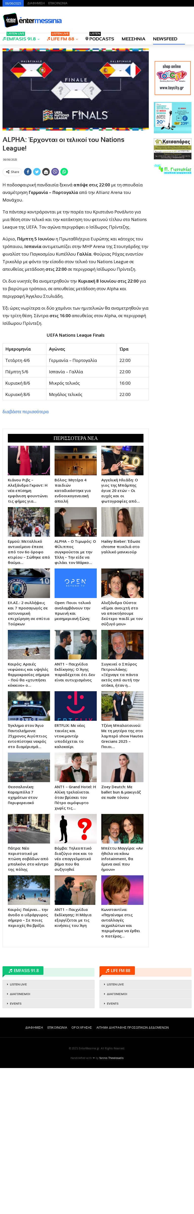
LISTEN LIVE (18, 1130)
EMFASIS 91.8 (19, 37)
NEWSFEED (165, 38)
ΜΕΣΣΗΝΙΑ (134, 38)
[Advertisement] (76, 213)
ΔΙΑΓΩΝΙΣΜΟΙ (20, 1140)
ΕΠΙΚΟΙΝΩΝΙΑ (57, 3)
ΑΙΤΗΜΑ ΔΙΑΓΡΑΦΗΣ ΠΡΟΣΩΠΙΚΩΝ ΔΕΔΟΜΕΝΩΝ (132, 1173)
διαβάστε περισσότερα (26, 484)
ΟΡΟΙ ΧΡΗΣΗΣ (81, 1173)
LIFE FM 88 (60, 37)
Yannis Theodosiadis (111, 1204)
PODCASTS (99, 37)
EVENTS (15, 1149)
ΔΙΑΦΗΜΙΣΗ (36, 3)
